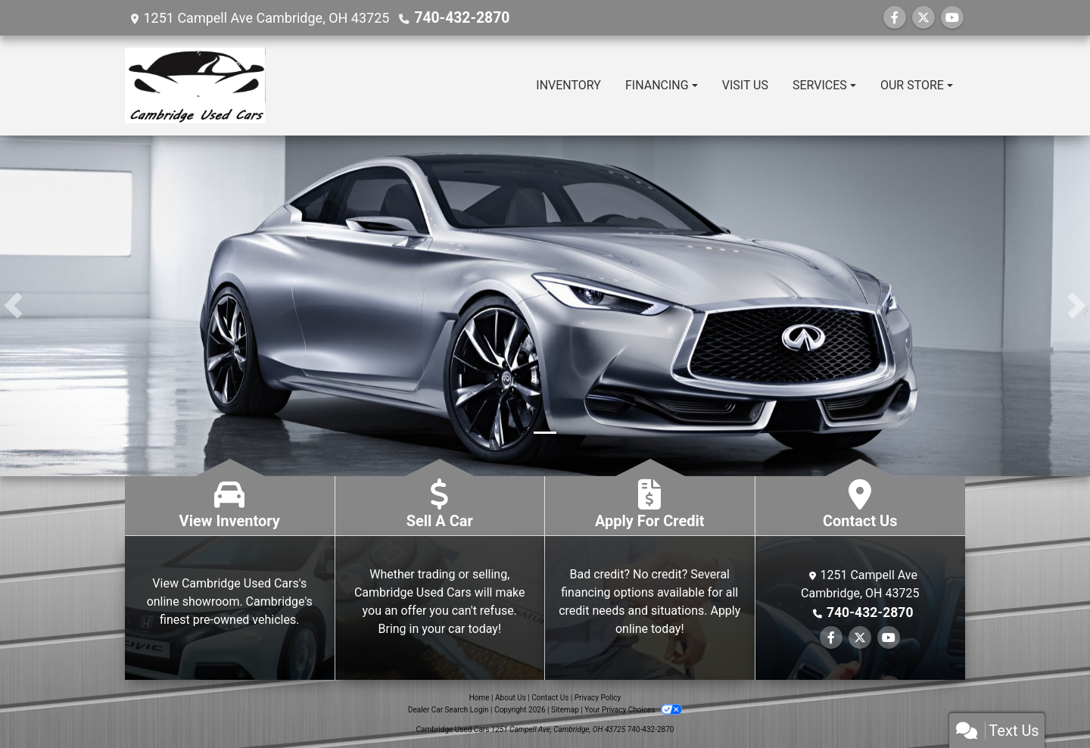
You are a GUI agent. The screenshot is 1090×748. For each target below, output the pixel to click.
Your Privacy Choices (633, 710)
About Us (510, 697)
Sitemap (565, 710)
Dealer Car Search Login (448, 710)
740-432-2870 (458, 18)
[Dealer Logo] (195, 85)
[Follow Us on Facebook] (894, 18)
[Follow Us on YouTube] (952, 18)
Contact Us (549, 697)
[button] (13, 306)
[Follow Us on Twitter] (923, 18)
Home (479, 697)
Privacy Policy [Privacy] (598, 697)
